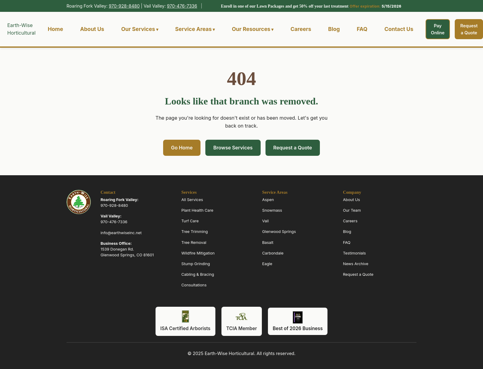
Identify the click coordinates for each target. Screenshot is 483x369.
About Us (92, 29)
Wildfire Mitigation (198, 253)
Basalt (267, 242)
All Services (192, 199)
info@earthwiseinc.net (121, 233)
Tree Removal (193, 242)
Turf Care (190, 221)
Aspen (268, 199)
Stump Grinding (195, 263)
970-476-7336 (182, 6)
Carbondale (272, 253)
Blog (334, 29)
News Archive (355, 263)
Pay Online (438, 29)
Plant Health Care (197, 210)
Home (55, 29)
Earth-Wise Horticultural (21, 29)
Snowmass (272, 210)
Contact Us (398, 29)
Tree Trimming (194, 232)
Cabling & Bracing (197, 274)
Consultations (194, 285)
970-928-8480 (124, 6)
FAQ (362, 29)
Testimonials (354, 253)
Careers (300, 29)
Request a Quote (292, 148)
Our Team (352, 210)
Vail (265, 221)
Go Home (182, 148)
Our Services (138, 29)
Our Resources (251, 29)
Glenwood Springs (279, 232)
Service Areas (193, 29)
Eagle (267, 263)
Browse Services (232, 148)
